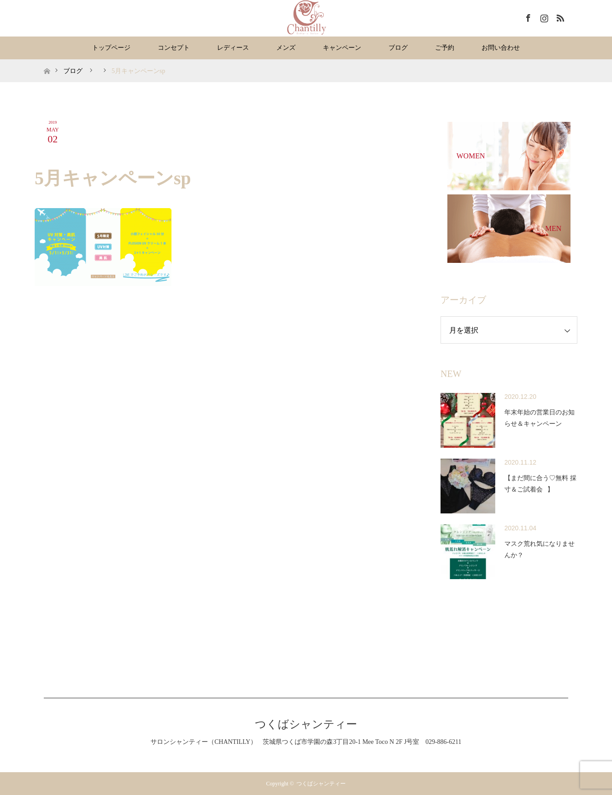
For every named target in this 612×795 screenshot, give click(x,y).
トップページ (111, 47)
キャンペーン (342, 47)
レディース (233, 47)
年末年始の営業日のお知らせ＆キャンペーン (539, 418)
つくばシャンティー (306, 724)
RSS (559, 16)
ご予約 (444, 47)
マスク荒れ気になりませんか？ (539, 549)
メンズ (286, 47)
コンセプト (174, 47)
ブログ (398, 47)
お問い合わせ (501, 47)
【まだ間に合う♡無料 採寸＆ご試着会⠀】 (540, 484)
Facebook (527, 16)
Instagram (543, 16)
